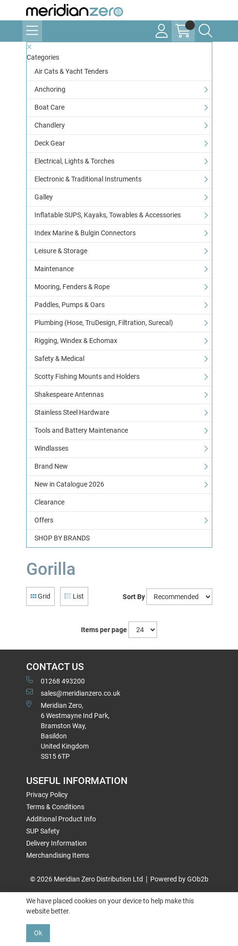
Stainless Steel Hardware (71, 412)
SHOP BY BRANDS (62, 538)
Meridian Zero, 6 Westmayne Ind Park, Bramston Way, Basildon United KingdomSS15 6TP (68, 730)
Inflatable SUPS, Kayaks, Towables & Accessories (107, 215)
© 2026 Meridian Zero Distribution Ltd (86, 879)
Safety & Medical (59, 358)
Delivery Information (56, 843)
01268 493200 (55, 680)
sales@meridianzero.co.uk (73, 692)
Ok (38, 933)
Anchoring (49, 89)
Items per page (104, 630)
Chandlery (49, 125)
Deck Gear (49, 143)
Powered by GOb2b (179, 879)
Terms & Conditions (55, 807)
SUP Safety (43, 831)
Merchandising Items (57, 855)
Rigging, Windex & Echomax (75, 340)
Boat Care (49, 107)
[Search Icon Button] (205, 31)
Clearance (49, 502)
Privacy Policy (47, 795)
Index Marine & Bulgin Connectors (85, 233)
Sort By (134, 597)
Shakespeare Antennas (69, 394)
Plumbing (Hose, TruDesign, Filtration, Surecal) (103, 322)
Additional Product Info (61, 819)
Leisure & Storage (60, 251)
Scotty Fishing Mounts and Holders (87, 376)
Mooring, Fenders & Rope (72, 287)
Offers (43, 520)
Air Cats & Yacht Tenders (71, 71)
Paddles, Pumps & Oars (69, 305)
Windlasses (51, 448)
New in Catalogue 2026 (69, 484)
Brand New (51, 466)
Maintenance (54, 269)
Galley (43, 197)
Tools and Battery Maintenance (81, 430)
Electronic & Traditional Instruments (88, 179)
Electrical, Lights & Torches (74, 161)
